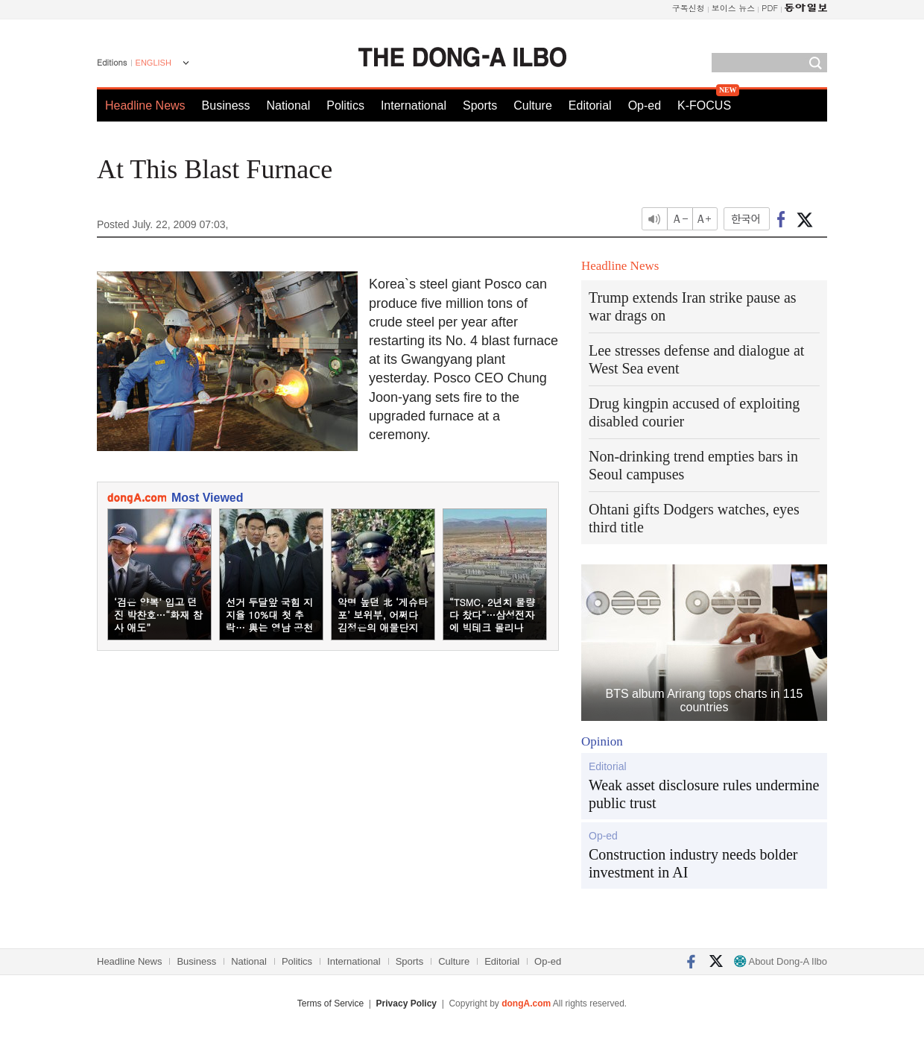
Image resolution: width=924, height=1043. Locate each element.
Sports (480, 105)
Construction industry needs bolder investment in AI (693, 863)
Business (226, 105)
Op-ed (644, 105)
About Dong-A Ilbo (780, 961)
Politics (345, 105)
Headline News (145, 105)
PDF (770, 7)
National (289, 105)
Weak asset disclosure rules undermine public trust (704, 794)
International (413, 105)
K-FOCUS (704, 105)
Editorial (590, 105)
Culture (532, 105)
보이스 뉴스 (734, 7)
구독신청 (688, 7)
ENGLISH (153, 62)
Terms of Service (330, 1003)
